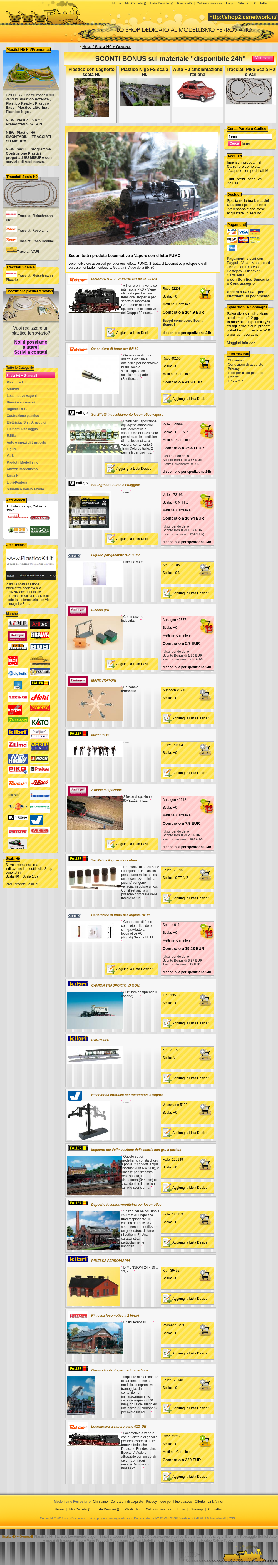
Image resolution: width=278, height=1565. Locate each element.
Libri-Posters (17, 482)
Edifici (12, 436)
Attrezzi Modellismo (22, 469)
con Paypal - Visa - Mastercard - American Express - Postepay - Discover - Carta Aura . (248, 267)
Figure (12, 449)
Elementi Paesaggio (22, 429)
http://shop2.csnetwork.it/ (243, 17)
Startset (13, 389)
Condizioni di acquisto (245, 364)
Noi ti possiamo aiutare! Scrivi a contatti (30, 347)
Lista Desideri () (161, 3)
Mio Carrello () (135, 3)
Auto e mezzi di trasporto (26, 442)
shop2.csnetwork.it (76, 1518)
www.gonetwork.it (121, 1518)
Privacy (234, 369)
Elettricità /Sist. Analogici (26, 422)
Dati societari (142, 1518)
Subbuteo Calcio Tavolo (25, 489)
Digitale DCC (17, 409)
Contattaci (261, 3)
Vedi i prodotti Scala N (22, 884)
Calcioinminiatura (209, 3)
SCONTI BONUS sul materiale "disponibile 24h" (170, 58)
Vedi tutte (262, 58)
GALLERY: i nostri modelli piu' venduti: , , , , (30, 103)
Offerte (233, 377)
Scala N (13, 476)
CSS (232, 1518)
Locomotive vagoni (22, 396)
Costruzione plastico (23, 416)
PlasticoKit (185, 3)
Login (230, 3)
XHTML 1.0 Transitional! (210, 1518)
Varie (10, 456)
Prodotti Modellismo (22, 462)
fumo (246, 143)
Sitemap (244, 3)
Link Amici (236, 381)
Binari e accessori (21, 402)
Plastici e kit (16, 382)
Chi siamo (236, 360)
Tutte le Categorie (20, 368)
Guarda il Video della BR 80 (133, 267)
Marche (12, 614)
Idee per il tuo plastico (245, 373)
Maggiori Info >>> (241, 343)
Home (116, 3)
